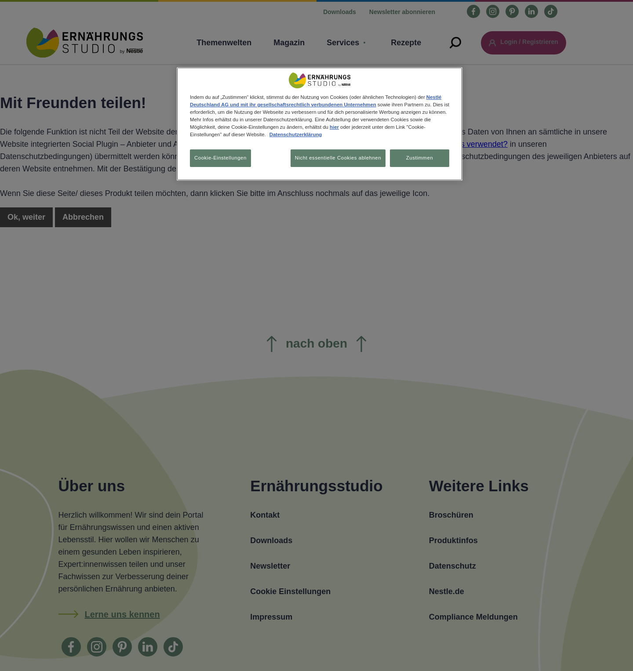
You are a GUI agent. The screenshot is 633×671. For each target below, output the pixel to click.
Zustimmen (419, 157)
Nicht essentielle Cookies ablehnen (335, 157)
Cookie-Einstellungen (220, 157)
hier (334, 127)
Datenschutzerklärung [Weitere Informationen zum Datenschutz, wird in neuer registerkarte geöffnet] (295, 134)
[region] (319, 124)
